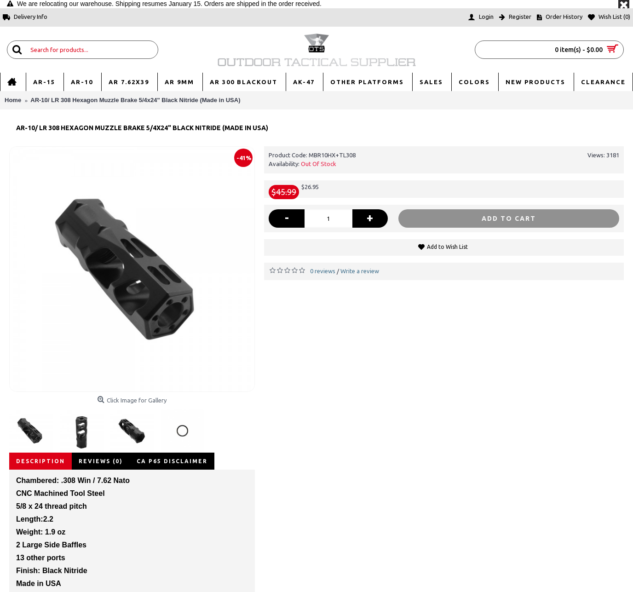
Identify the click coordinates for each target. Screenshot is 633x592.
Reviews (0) (101, 461)
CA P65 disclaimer (172, 461)
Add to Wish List (447, 247)
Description (40, 461)
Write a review (359, 271)
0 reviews (322, 271)
